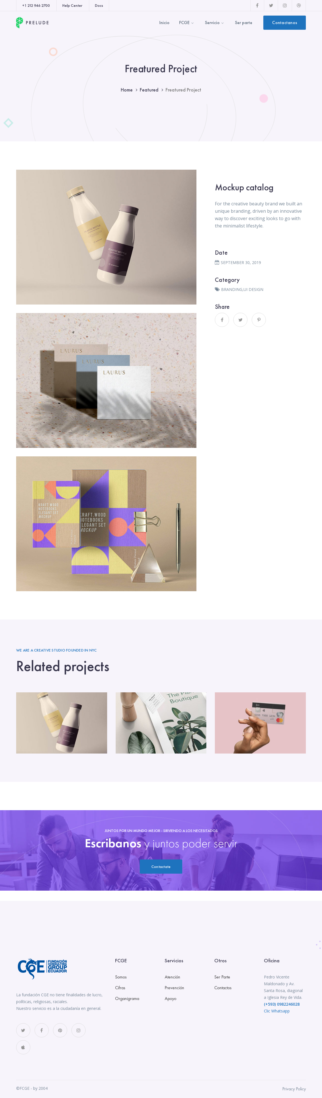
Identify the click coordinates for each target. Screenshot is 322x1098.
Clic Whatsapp (277, 1011)
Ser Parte (222, 977)
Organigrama (127, 998)
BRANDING (231, 289)
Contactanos (284, 22)
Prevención (174, 988)
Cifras (120, 988)
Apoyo (170, 998)
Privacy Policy (294, 1089)
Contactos (223, 988)
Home (127, 89)
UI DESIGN (253, 289)
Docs (99, 5)
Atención (172, 977)
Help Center (72, 5)
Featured (149, 89)
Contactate (161, 866)
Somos (121, 977)
